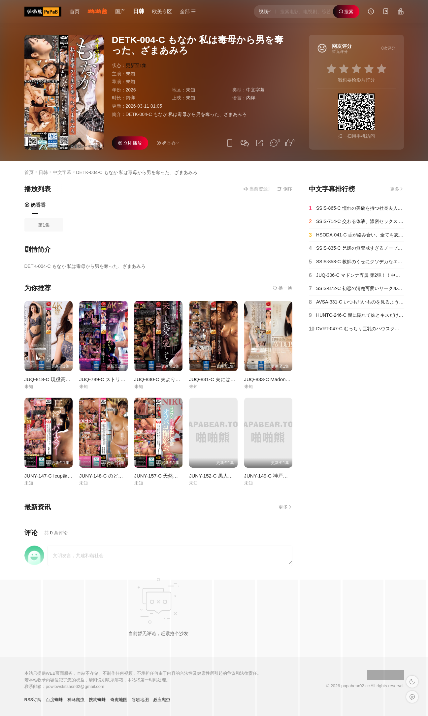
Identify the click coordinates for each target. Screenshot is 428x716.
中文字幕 (255, 89)
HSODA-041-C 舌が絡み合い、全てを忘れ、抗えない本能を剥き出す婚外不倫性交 (356, 235)
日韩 (138, 11)
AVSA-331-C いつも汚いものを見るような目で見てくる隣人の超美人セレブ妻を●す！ (356, 302)
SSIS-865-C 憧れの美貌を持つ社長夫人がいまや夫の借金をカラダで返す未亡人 (356, 208)
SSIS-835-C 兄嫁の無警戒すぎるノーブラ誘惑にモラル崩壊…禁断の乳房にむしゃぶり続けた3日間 (356, 248)
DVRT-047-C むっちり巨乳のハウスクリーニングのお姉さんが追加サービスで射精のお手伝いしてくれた (356, 329)
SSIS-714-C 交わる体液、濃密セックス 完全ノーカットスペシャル (356, 221)
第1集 (44, 225)
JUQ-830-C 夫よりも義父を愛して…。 (177, 379)
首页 (75, 11)
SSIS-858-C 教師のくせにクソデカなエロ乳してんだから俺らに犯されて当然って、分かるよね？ (356, 262)
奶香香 (35, 205)
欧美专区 (162, 11)
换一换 (282, 288)
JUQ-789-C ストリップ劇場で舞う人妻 (122, 379)
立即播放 (130, 143)
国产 (120, 11)
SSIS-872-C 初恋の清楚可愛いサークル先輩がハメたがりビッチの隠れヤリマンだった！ (356, 288)
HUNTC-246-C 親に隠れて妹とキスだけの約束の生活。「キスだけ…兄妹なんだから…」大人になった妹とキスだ (356, 315)
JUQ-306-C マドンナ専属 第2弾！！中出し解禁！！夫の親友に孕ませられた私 (356, 275)
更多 (285, 507)
